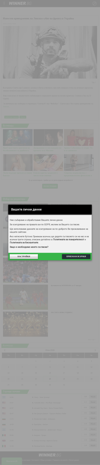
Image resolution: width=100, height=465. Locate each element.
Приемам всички (76, 256)
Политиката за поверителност (68, 239)
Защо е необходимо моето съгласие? (29, 247)
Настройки (24, 256)
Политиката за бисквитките (24, 242)
